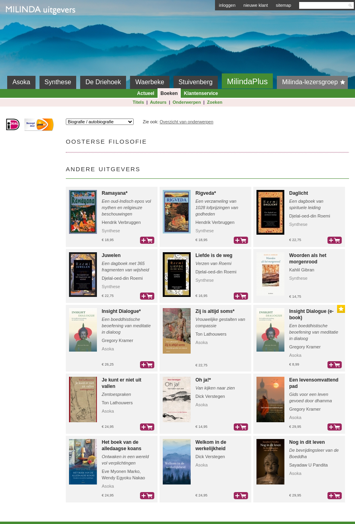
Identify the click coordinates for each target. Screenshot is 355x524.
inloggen (227, 5)
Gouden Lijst (341, 309)
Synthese (58, 82)
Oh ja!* (203, 380)
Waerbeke (149, 82)
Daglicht (298, 193)
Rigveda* (205, 193)
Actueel (145, 93)
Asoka (21, 82)
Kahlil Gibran (301, 269)
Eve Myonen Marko (121, 471)
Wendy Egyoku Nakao (123, 477)
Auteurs (158, 102)
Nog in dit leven (307, 442)
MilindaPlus (247, 81)
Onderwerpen (187, 102)
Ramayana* (115, 193)
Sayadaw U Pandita (308, 465)
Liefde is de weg (214, 255)
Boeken (169, 93)
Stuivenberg (196, 82)
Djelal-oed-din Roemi (309, 216)
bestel (147, 240)
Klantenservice (201, 93)
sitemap (283, 5)
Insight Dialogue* (121, 311)
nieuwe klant (255, 5)
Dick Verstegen (210, 396)
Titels (138, 102)
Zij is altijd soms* (215, 311)
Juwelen (111, 255)
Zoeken (215, 102)
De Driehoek (103, 82)
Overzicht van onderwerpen (186, 121)
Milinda (22, 28)
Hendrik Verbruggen (121, 222)
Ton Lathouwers (211, 334)
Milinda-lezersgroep (315, 82)
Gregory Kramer (117, 340)
